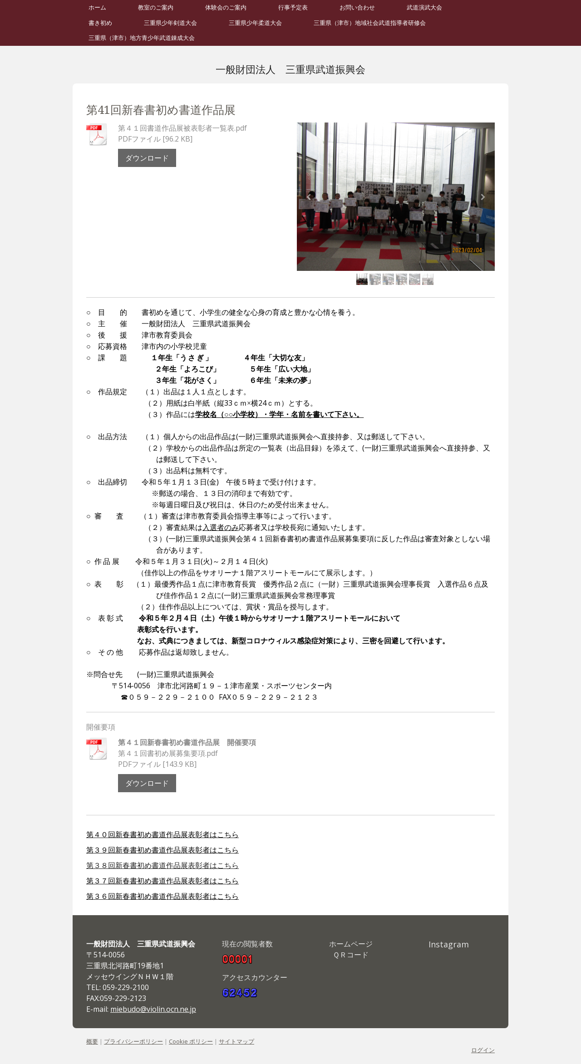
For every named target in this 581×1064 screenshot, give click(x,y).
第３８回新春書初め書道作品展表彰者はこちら (162, 865)
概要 (92, 1041)
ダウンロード (147, 158)
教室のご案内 (155, 7)
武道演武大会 (424, 7)
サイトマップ (236, 1041)
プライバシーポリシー (133, 1041)
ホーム (97, 7)
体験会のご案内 (225, 7)
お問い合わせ (357, 7)
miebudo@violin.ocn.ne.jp (153, 1009)
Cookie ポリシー (191, 1041)
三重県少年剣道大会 (170, 23)
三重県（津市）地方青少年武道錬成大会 (142, 37)
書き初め (100, 23)
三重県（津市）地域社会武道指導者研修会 (370, 23)
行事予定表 (293, 7)
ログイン (483, 1050)
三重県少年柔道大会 (255, 23)
